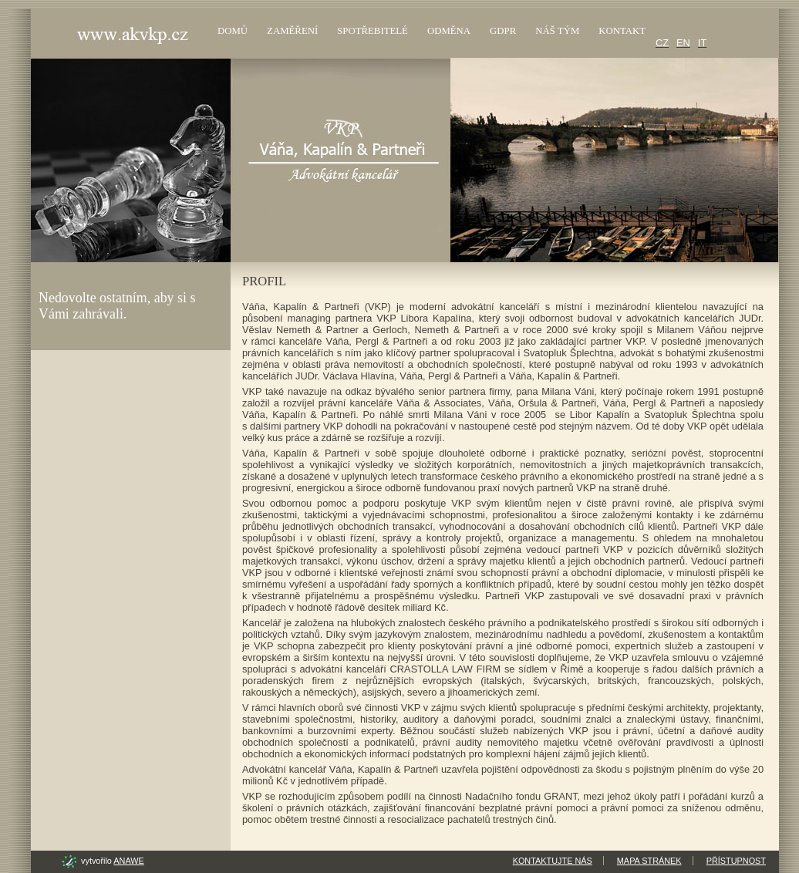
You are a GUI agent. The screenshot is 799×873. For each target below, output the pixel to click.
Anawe (128, 860)
